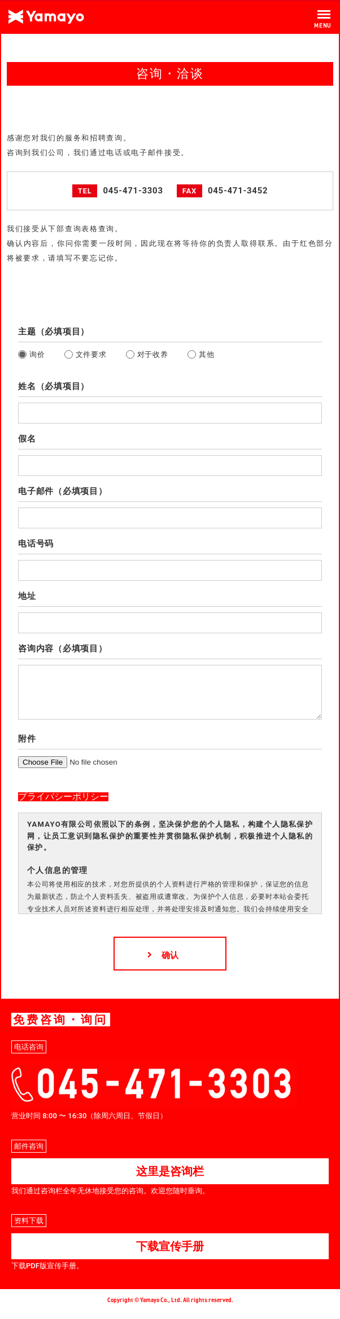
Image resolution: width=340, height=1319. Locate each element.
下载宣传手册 (170, 1254)
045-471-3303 (133, 191)
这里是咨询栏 (170, 1179)
